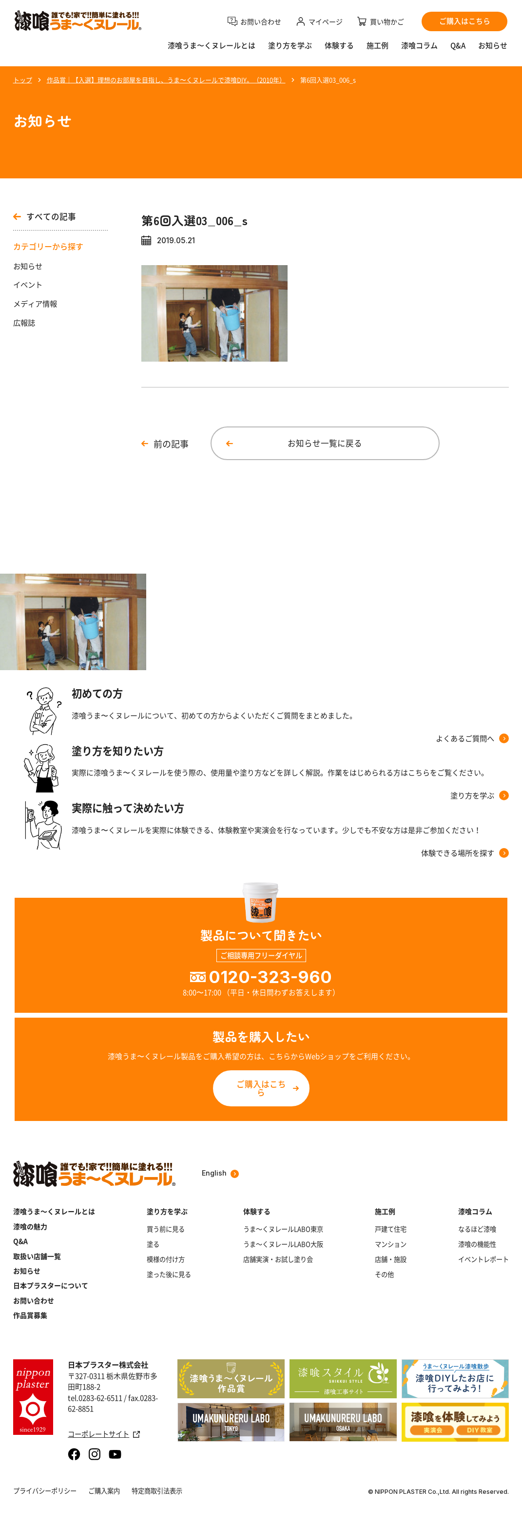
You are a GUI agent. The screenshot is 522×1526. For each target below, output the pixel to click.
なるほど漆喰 (477, 1229)
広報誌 (24, 322)
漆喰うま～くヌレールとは (54, 1211)
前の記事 (171, 443)
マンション (390, 1244)
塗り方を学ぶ (290, 45)
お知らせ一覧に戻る (325, 443)
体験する (339, 45)
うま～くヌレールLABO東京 (283, 1229)
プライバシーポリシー (45, 1490)
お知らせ (492, 45)
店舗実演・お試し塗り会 (278, 1259)
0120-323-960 (270, 977)
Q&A (457, 45)
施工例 (377, 45)
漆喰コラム (419, 45)
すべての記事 (44, 217)
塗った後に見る (169, 1274)
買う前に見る (166, 1229)
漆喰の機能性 (477, 1244)
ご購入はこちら (261, 1088)
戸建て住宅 (390, 1229)
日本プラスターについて (50, 1285)
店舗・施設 (390, 1259)
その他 (384, 1274)
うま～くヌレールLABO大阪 (283, 1244)
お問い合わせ (33, 1300)
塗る (153, 1244)
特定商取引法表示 (157, 1490)
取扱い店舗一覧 (37, 1256)
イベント (27, 284)
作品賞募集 (30, 1315)
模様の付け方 (166, 1259)
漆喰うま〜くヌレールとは (211, 45)
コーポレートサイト (104, 1434)
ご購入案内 (104, 1490)
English (220, 1173)
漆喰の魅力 (30, 1226)
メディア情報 (35, 303)
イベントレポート (483, 1259)
